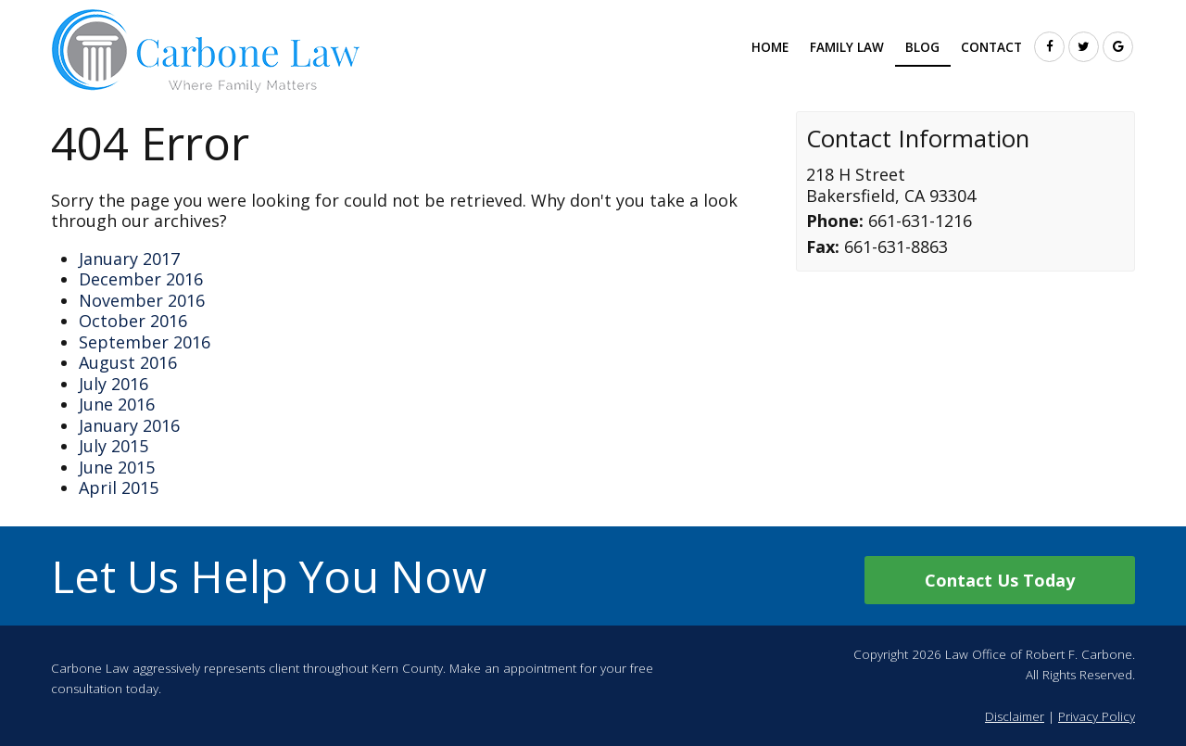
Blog (922, 47)
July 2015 (113, 446)
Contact (991, 47)
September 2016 (144, 342)
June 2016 (117, 404)
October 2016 (133, 321)
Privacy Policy (1096, 716)
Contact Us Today (1000, 580)
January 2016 (129, 425)
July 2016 (113, 384)
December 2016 (141, 279)
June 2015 (117, 467)
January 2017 (129, 258)
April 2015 (118, 487)
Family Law (847, 47)
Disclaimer (1014, 716)
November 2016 (142, 300)
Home (770, 47)
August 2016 (128, 362)
